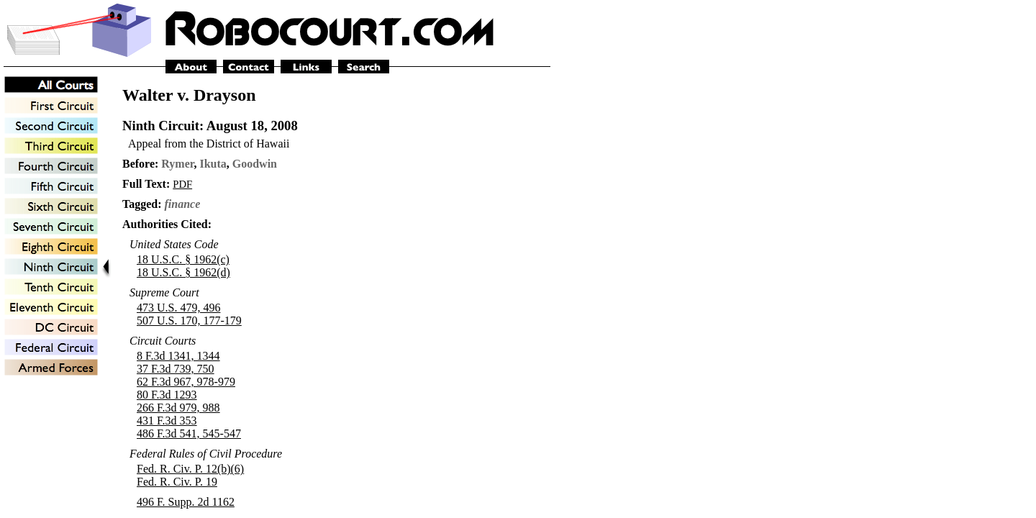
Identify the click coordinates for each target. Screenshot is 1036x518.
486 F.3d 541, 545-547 (189, 433)
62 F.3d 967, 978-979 (186, 382)
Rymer (177, 164)
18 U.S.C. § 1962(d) (183, 272)
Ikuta (212, 164)
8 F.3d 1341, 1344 (178, 356)
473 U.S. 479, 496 (178, 307)
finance (183, 204)
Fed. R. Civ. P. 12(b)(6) (190, 469)
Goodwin (254, 164)
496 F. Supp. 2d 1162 (186, 502)
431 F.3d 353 (167, 420)
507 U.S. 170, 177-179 (189, 320)
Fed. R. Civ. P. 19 (177, 482)
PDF (182, 184)
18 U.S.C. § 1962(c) (183, 259)
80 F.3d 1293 (167, 394)
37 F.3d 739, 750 (175, 369)
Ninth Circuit (160, 125)
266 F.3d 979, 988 (178, 407)
